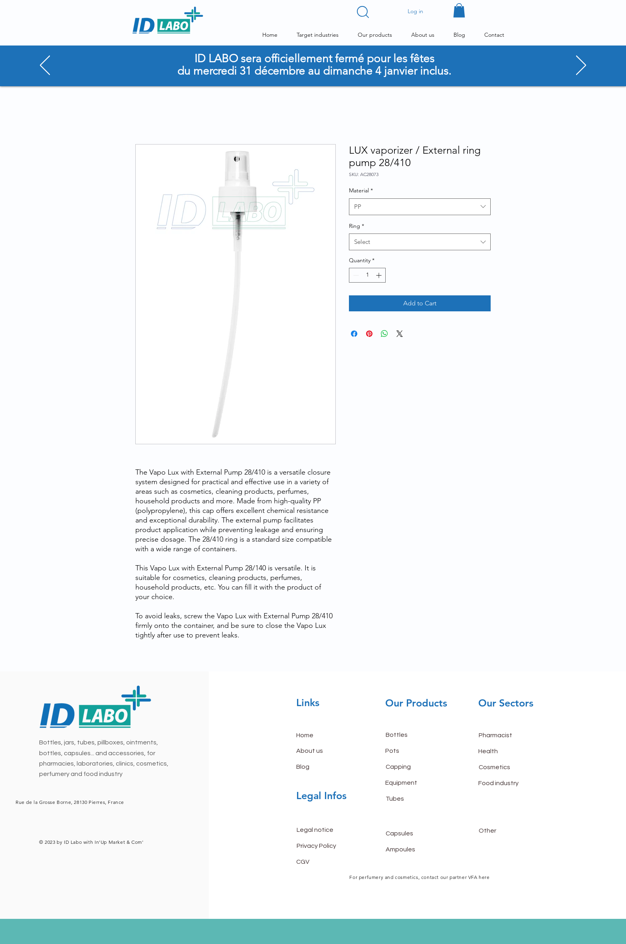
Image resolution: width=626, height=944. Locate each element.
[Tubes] (414, 799)
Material (361, 190)
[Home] (324, 736)
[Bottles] (414, 735)
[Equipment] (413, 783)
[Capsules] (414, 833)
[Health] (506, 752)
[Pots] (413, 751)
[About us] (324, 751)
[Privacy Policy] (325, 846)
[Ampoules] (414, 849)
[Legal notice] (325, 830)
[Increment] (379, 275)
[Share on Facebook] (354, 333)
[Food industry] (506, 784)
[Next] (581, 65)
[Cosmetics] (507, 768)
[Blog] (324, 767)
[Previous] (45, 65)
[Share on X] (399, 333)
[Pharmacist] (507, 736)
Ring (356, 226)
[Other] (507, 831)
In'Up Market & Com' (119, 842)
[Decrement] (355, 275)
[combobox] (420, 206)
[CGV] (324, 862)
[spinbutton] (367, 275)
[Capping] (414, 767)
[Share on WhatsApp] (384, 333)
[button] (363, 12)
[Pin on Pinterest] (369, 333)
